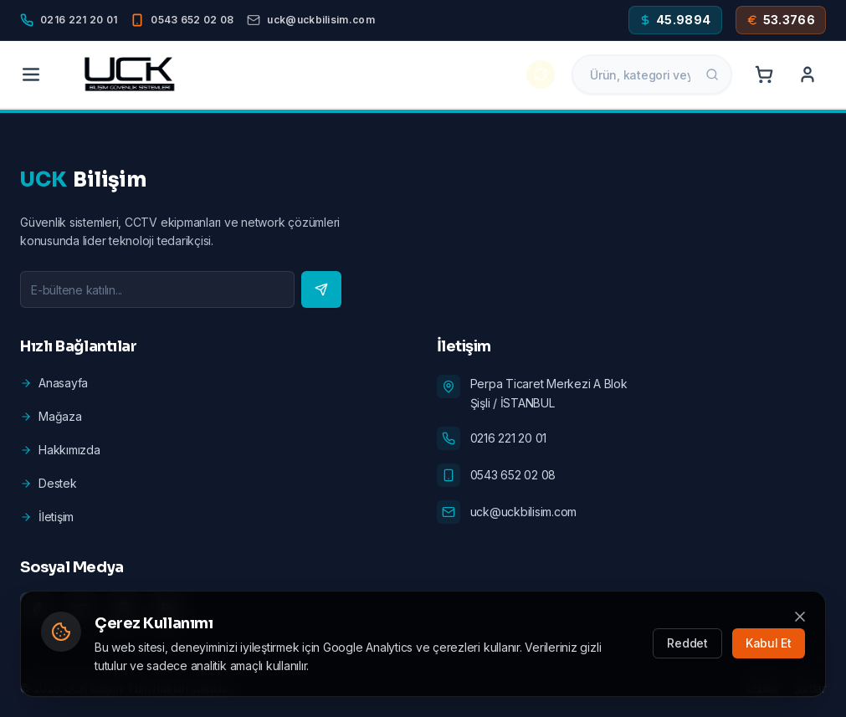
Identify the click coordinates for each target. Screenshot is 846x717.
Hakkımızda (60, 450)
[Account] (807, 74)
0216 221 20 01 (508, 438)
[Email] (310, 20)
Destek (48, 483)
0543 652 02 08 (513, 475)
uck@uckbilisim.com (523, 511)
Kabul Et (769, 644)
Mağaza (51, 416)
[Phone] (68, 20)
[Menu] (31, 74)
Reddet (687, 644)
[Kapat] (800, 616)
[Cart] (764, 74)
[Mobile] (182, 20)
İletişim (47, 517)
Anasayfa (54, 383)
